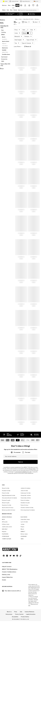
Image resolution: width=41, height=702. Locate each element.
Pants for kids (5, 541)
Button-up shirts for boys (8, 558)
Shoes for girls (5, 550)
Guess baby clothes (26, 545)
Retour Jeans (24, 582)
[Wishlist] (33, 5)
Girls (20, 19)
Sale (25, 29)
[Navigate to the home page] (11, 649)
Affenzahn (4, 569)
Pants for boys (24, 553)
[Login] (25, 5)
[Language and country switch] (36, 1)
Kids (13, 5)
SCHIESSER (24, 584)
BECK (3, 567)
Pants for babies (25, 548)
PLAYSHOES (5, 582)
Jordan (22, 572)
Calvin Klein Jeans (25, 567)
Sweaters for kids (6, 553)
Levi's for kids (24, 569)
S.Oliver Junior (5, 572)
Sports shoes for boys (7, 555)
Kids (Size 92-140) (28, 19)
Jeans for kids (24, 538)
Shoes (36, 19)
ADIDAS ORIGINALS (7, 565)
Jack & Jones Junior (7, 574)
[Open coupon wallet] (21, 5)
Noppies (4, 579)
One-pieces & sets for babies (9, 545)
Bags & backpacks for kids (8, 543)
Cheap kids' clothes (26, 543)
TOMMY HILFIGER (6, 586)
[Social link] (4, 655)
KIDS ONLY (4, 577)
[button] (26, 22)
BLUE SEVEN (24, 565)
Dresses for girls (6, 548)
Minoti (22, 577)
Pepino (22, 574)
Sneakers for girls (25, 550)
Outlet (5, 1)
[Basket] (37, 5)
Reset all (27, 46)
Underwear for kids (25, 541)
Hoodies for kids (6, 538)
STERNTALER (5, 584)
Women (4, 5)
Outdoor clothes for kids (27, 555)
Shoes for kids (5, 536)
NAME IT (23, 579)
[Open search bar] (19, 10)
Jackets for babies (25, 536)
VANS (22, 586)
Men (9, 5)
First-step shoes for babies (28, 558)
